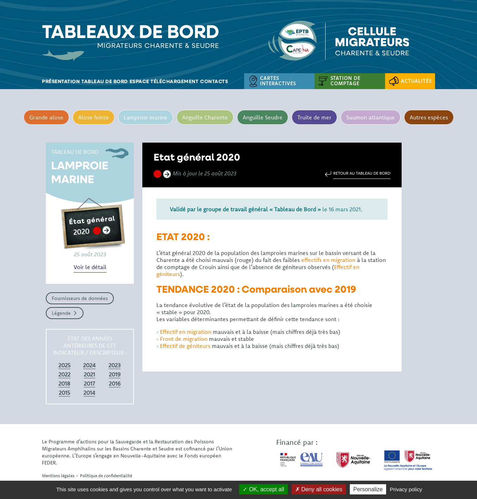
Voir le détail (90, 266)
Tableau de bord (104, 81)
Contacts (214, 81)
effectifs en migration (328, 259)
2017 (89, 383)
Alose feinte (93, 117)
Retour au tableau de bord (361, 173)
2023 (114, 365)
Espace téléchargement (164, 81)
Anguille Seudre (263, 117)
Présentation (61, 81)
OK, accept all (263, 489)
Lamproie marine (145, 117)
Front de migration (183, 338)
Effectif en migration (185, 331)
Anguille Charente (205, 117)
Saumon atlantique (370, 117)
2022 (64, 374)
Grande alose (46, 117)
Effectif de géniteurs (185, 345)
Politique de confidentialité (106, 475)
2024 (89, 365)
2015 (64, 392)
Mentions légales (58, 475)
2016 (114, 383)
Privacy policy (406, 489)
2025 (64, 365)
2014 (89, 392)
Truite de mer (314, 117)
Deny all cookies (318, 489)
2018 (64, 383)
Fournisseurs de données (80, 298)
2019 (114, 374)
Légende (61, 313)
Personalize (368, 489)
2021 (89, 374)
